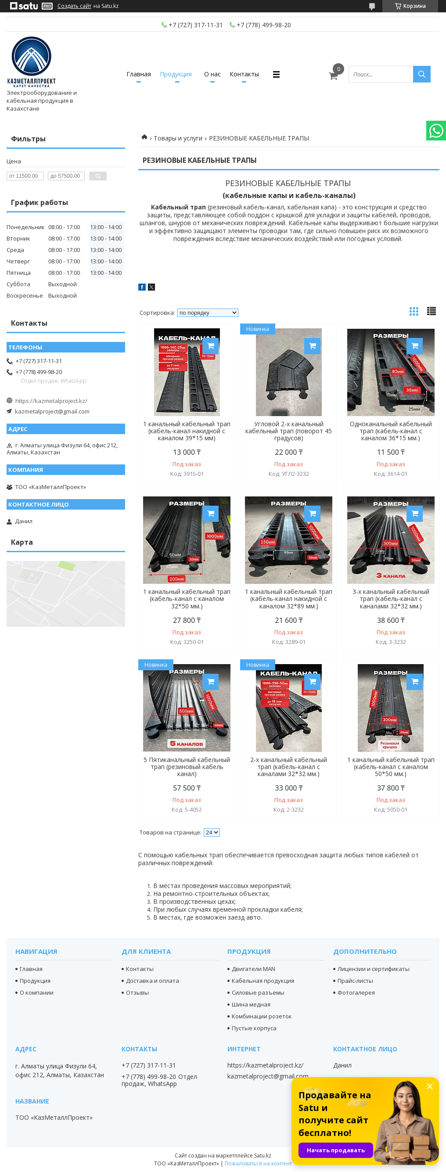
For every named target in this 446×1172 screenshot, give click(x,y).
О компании (37, 992)
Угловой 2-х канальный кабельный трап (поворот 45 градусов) (288, 431)
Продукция (176, 74)
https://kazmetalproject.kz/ (51, 400)
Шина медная (251, 1004)
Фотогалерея (356, 992)
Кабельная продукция (263, 981)
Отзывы (137, 992)
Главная (138, 74)
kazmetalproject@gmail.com (52, 411)
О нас (212, 74)
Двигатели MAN (253, 969)
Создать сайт (74, 6)
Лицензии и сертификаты (374, 969)
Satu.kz (262, 1155)
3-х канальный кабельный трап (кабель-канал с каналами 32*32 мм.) (390, 598)
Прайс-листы (355, 981)
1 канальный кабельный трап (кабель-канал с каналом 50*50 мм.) (391, 766)
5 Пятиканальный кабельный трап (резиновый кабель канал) (187, 766)
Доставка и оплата (152, 981)
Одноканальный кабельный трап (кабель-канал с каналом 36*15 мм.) (391, 431)
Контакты (244, 74)
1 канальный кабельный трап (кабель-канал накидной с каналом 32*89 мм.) (288, 598)
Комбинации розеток (262, 1016)
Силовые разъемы (258, 992)
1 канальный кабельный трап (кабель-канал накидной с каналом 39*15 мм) (186, 431)
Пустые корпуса (254, 1028)
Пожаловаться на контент (258, 1163)
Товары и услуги (178, 138)
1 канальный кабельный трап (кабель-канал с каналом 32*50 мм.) (186, 598)
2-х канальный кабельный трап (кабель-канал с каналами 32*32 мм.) (288, 766)
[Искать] (422, 74)
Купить (210, 346)
